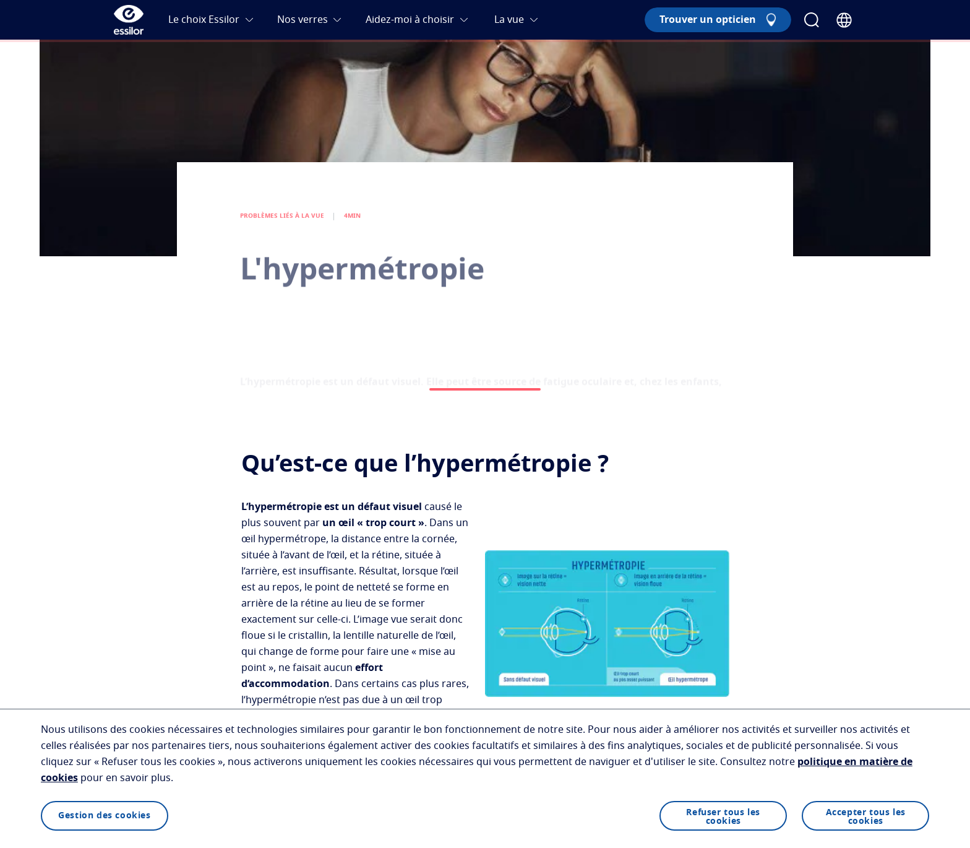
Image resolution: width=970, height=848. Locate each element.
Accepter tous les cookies (866, 817)
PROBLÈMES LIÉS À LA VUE (282, 225)
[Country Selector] (844, 20)
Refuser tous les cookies (723, 817)
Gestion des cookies (104, 815)
